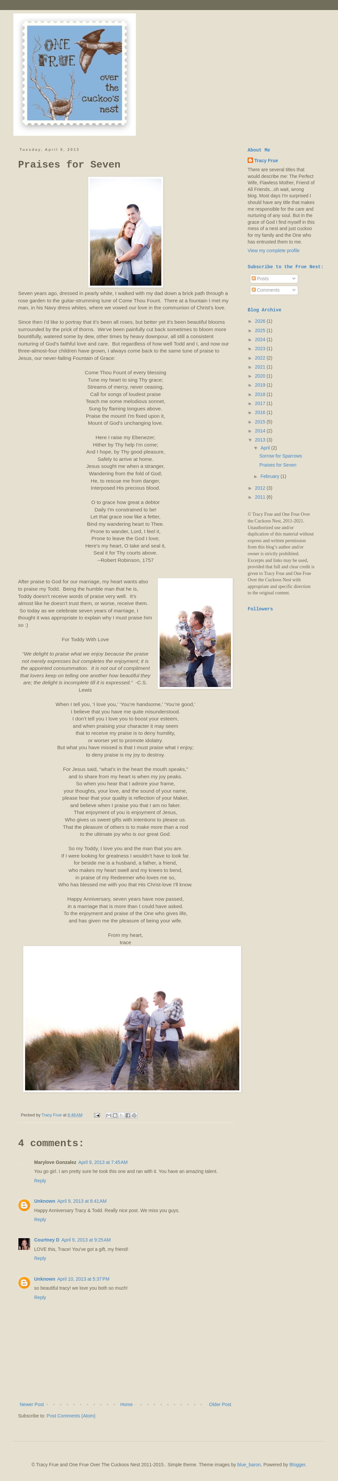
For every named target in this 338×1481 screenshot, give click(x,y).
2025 (261, 330)
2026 (261, 321)
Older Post (220, 1404)
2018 (261, 394)
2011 (261, 497)
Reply (40, 1180)
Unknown (44, 1201)
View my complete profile (274, 250)
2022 (261, 358)
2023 (261, 348)
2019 (261, 385)
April (265, 448)
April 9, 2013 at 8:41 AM (81, 1201)
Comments (266, 290)
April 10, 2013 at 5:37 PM (83, 1279)
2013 (261, 439)
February (270, 476)
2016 (261, 412)
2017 (261, 403)
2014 (261, 430)
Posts (260, 278)
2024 (261, 339)
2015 (261, 421)
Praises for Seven (278, 465)
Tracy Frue (266, 160)
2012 (261, 488)
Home (126, 1404)
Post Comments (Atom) (71, 1415)
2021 (261, 367)
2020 (261, 376)
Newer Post (32, 1404)
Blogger (297, 1464)
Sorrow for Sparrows (280, 456)
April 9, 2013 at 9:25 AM (85, 1240)
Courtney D (46, 1240)
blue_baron (249, 1464)
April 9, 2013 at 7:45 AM (103, 1162)
